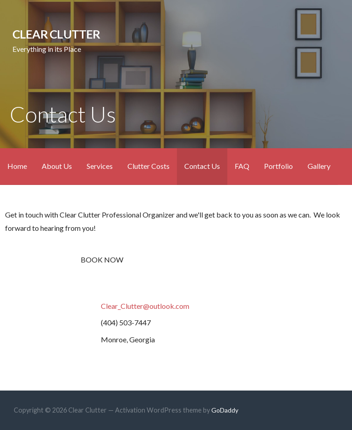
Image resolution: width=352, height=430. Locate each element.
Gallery (319, 166)
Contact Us (202, 166)
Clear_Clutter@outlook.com (145, 306)
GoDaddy (224, 410)
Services (100, 166)
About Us (57, 166)
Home (17, 166)
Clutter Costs (148, 166)
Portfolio (278, 166)
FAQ (242, 166)
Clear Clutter (56, 34)
